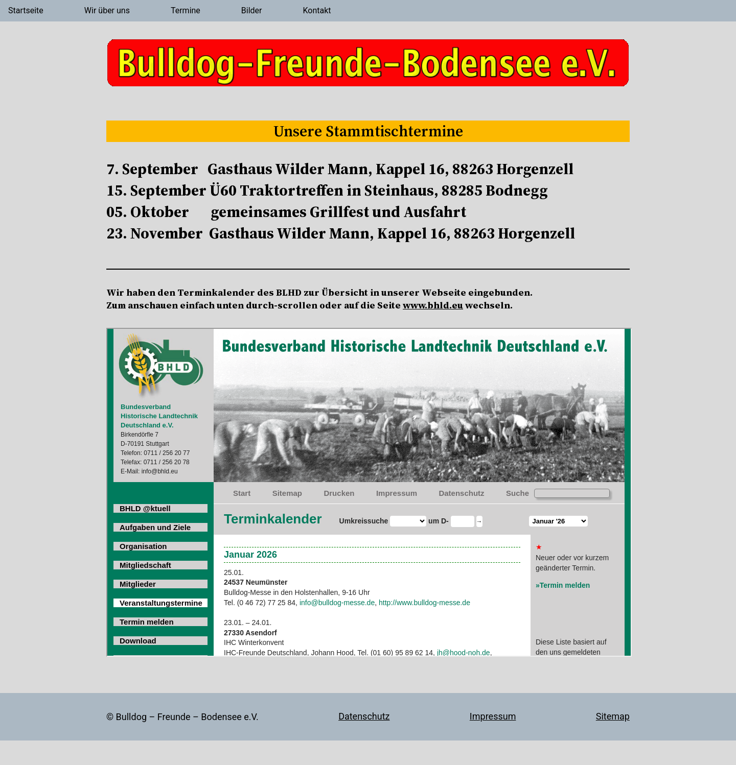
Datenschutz (363, 716)
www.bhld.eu (433, 305)
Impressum (493, 716)
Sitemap (613, 716)
